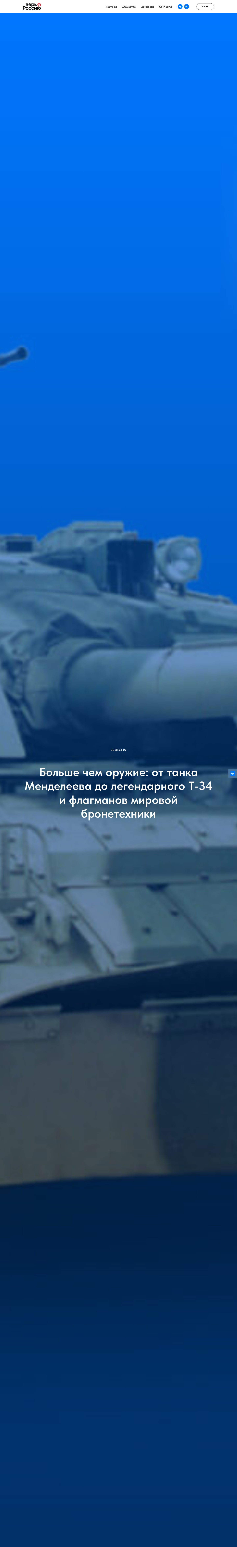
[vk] (186, 6)
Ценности (147, 6)
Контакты (165, 6)
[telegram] (180, 6)
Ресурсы (111, 6)
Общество (129, 6)
